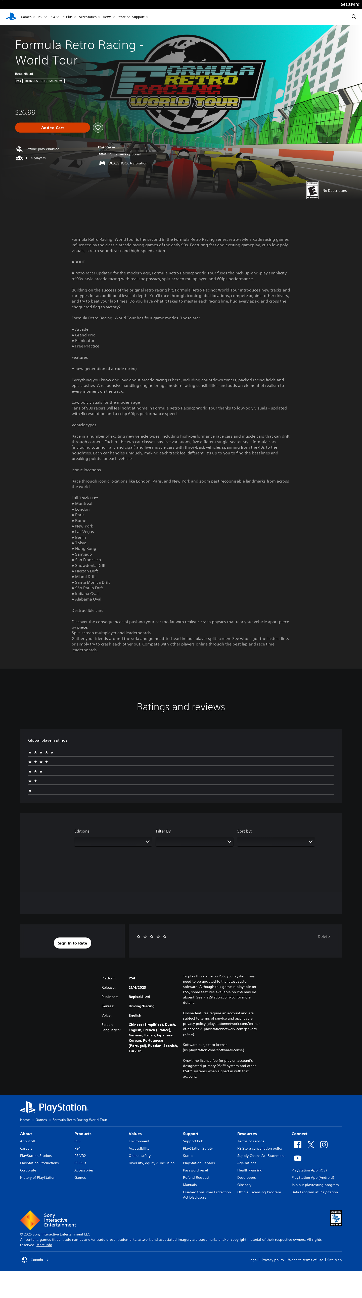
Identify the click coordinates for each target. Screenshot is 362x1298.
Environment (139, 1141)
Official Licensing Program (259, 1192)
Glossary (244, 1185)
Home (25, 1119)
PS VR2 (80, 1155)
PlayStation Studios (36, 1155)
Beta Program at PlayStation (315, 1192)
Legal (253, 1260)
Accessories (88, 17)
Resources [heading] (247, 1133)
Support (138, 17)
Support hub (193, 1141)
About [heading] (26, 1133)
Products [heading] (83, 1133)
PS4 (52, 17)
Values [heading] (135, 1133)
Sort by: (244, 831)
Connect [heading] (299, 1133)
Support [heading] (190, 1133)
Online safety (140, 1155)
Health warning (249, 1170)
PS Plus (67, 17)
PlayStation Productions (39, 1163)
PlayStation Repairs (199, 1163)
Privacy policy (273, 1260)
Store (122, 17)
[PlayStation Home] (11, 17)
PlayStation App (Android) (313, 1177)
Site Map (334, 1260)
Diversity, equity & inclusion (151, 1163)
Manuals (190, 1185)
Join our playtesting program (315, 1185)
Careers (26, 1148)
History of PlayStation (37, 1177)
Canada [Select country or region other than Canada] (35, 1260)
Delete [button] (324, 936)
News (107, 17)
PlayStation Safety (198, 1148)
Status (188, 1155)
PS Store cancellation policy (260, 1148)
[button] (72, 943)
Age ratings (246, 1163)
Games (26, 17)
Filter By (163, 831)
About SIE (28, 1141)
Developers (246, 1177)
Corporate (28, 1170)
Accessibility (139, 1148)
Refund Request (196, 1177)
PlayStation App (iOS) (309, 1170)
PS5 (40, 17)
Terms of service (250, 1141)
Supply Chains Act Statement (261, 1155)
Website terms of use (305, 1260)
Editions (82, 831)
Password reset (195, 1170)
